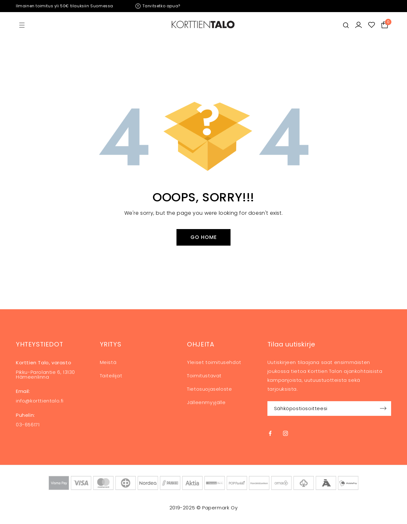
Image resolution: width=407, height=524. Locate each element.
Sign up (383, 408)
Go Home (203, 237)
